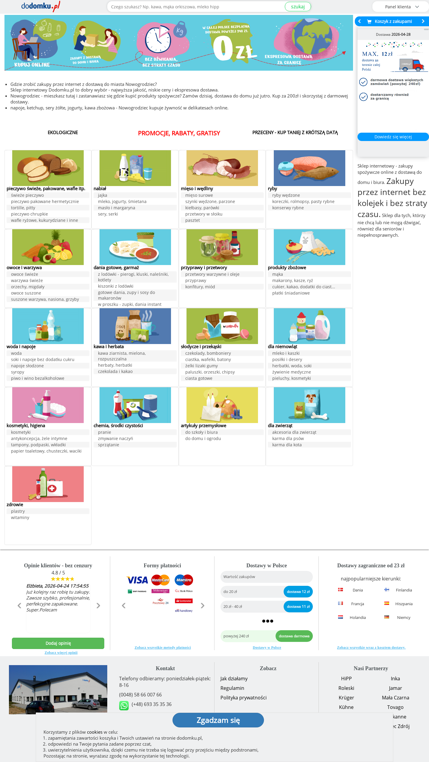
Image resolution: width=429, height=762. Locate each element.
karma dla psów (288, 439)
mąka (277, 275)
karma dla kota (287, 445)
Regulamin (232, 688)
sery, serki (108, 214)
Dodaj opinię (58, 643)
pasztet (192, 221)
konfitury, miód (200, 287)
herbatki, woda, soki (292, 366)
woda (16, 354)
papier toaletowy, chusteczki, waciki (46, 451)
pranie (104, 433)
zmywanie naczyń (115, 439)
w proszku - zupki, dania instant (129, 305)
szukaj (298, 6)
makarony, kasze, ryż (292, 281)
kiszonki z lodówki (115, 286)
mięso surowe (199, 196)
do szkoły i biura (201, 433)
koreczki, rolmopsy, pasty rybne (303, 202)
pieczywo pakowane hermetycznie (45, 207)
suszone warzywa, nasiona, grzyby (45, 300)
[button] (19, 618)
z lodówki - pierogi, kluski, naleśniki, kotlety (133, 277)
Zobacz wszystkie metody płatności (163, 647)
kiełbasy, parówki (202, 208)
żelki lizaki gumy (201, 366)
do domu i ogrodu (203, 439)
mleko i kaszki (286, 354)
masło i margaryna (116, 208)
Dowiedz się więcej (393, 137)
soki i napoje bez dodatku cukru (42, 360)
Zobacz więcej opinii (61, 653)
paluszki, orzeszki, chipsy (210, 372)
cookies (94, 732)
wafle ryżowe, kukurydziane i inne (44, 226)
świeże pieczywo (27, 201)
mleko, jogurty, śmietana (122, 202)
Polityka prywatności (243, 697)
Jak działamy (234, 678)
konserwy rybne (288, 208)
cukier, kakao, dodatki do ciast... (303, 287)
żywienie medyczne (291, 372)
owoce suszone (26, 293)
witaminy (20, 518)
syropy (17, 372)
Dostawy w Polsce (267, 647)
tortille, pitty (23, 213)
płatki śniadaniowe (291, 293)
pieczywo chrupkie (29, 220)
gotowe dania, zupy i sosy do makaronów (126, 295)
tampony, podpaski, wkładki (38, 445)
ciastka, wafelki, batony (208, 360)
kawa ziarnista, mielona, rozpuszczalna (122, 356)
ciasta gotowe (198, 379)
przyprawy (195, 281)
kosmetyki (21, 433)
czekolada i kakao (115, 372)
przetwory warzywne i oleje (212, 275)
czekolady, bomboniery (208, 354)
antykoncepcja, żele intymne (39, 439)
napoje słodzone (27, 366)
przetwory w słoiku (204, 214)
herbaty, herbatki (115, 365)
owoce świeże (24, 275)
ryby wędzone (286, 196)
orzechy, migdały (27, 287)
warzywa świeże (27, 281)
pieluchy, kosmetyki (291, 379)
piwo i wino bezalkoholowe (37, 379)
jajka (102, 196)
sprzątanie (108, 445)
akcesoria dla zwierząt (294, 433)
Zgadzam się (218, 720)
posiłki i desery (287, 360)
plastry (18, 512)
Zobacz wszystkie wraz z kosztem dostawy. (371, 647)
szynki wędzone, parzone (210, 202)
